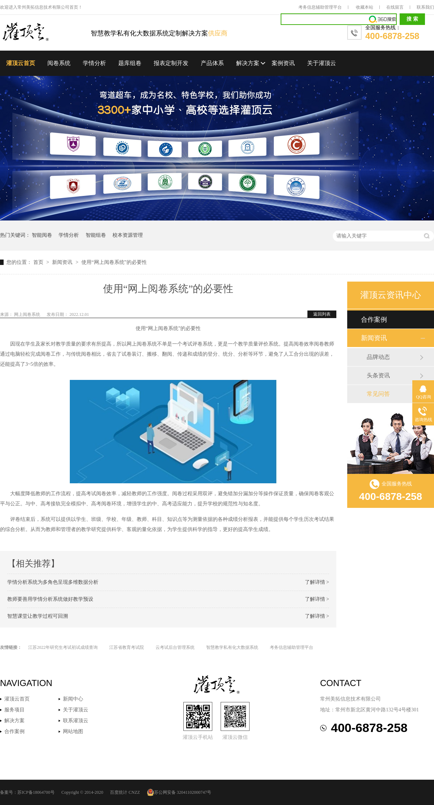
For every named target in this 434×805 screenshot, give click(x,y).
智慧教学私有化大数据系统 (232, 647)
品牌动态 (378, 357)
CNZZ (134, 792)
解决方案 (247, 63)
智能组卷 (96, 235)
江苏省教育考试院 (126, 647)
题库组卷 (129, 63)
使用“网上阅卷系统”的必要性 (113, 262)
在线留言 (395, 7)
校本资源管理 (127, 235)
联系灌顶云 (75, 720)
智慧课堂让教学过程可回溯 (37, 616)
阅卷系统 (59, 63)
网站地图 (73, 731)
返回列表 (322, 314)
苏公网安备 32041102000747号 (179, 792)
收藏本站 (364, 7)
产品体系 (212, 63)
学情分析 (94, 63)
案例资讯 (283, 63)
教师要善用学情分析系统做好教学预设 (50, 599)
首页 (39, 262)
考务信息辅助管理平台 (320, 7)
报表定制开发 (171, 63)
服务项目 (14, 709)
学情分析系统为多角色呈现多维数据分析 (52, 582)
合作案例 (374, 319)
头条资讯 (378, 375)
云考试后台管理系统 (175, 647)
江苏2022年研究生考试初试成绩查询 (63, 647)
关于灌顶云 (321, 63)
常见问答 (378, 394)
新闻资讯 (63, 262)
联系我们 (425, 7)
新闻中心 (73, 699)
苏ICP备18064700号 (36, 792)
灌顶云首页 (20, 63)
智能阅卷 (42, 235)
